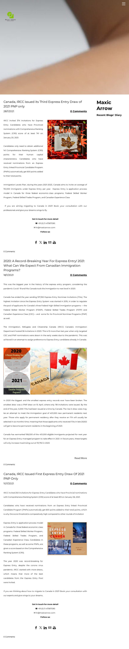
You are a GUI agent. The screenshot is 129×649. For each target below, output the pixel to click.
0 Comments (78, 111)
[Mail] (49, 242)
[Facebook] (36, 242)
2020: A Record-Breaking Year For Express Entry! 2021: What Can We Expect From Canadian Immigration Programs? (44, 265)
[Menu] (123, 4)
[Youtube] (54, 242)
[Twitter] (40, 242)
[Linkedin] (45, 242)
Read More (81, 458)
